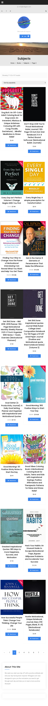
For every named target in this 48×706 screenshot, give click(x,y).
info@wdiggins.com (25, 6)
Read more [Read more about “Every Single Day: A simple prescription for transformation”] (35, 211)
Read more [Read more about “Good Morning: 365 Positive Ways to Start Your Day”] (35, 419)
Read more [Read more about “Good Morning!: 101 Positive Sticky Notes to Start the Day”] (13, 480)
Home (12, 63)
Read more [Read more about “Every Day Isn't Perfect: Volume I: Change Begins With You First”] (13, 211)
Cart (25, 36)
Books (19, 63)
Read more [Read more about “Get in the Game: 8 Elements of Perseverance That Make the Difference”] (35, 274)
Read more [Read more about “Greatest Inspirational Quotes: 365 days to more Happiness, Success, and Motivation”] (13, 566)
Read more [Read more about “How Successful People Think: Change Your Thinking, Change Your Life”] (13, 634)
